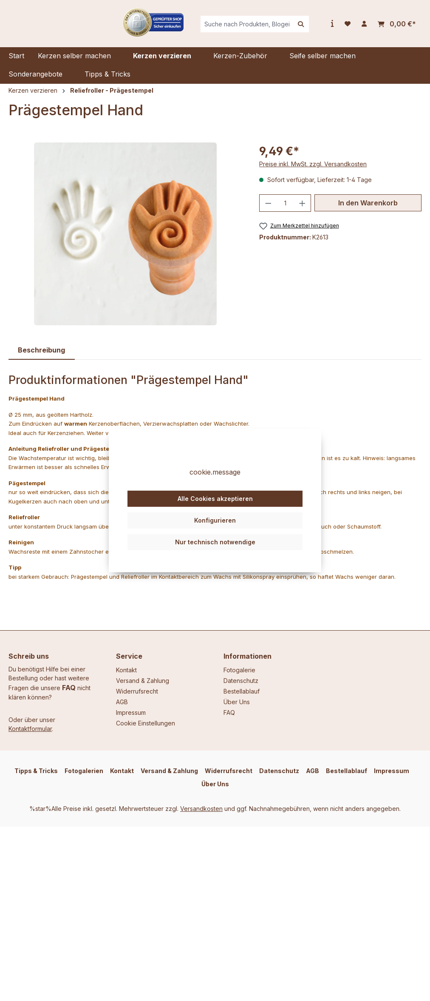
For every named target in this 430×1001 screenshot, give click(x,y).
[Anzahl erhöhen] (302, 209)
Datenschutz (240, 680)
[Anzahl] (285, 209)
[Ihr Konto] (364, 27)
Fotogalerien (84, 770)
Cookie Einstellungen (145, 723)
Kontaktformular (30, 728)
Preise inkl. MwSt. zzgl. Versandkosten (313, 170)
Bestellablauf (241, 691)
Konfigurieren (215, 535)
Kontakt (126, 670)
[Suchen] (301, 27)
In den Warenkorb (368, 209)
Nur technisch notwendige (215, 556)
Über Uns (236, 701)
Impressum (131, 712)
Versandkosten (201, 808)
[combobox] (264, 27)
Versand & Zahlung (142, 680)
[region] (125, 240)
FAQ (69, 687)
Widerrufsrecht (137, 691)
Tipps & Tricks (36, 770)
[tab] (41, 356)
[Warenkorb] (397, 27)
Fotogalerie (239, 670)
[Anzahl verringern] (268, 209)
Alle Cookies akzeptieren (215, 514)
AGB (122, 701)
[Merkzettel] (347, 27)
